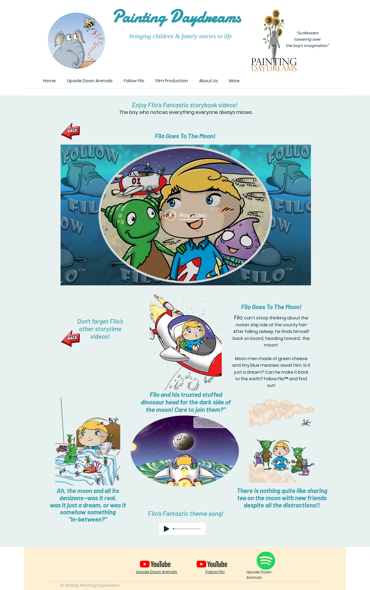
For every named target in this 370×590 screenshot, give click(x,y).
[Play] (166, 529)
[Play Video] (186, 215)
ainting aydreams (175, 17)
